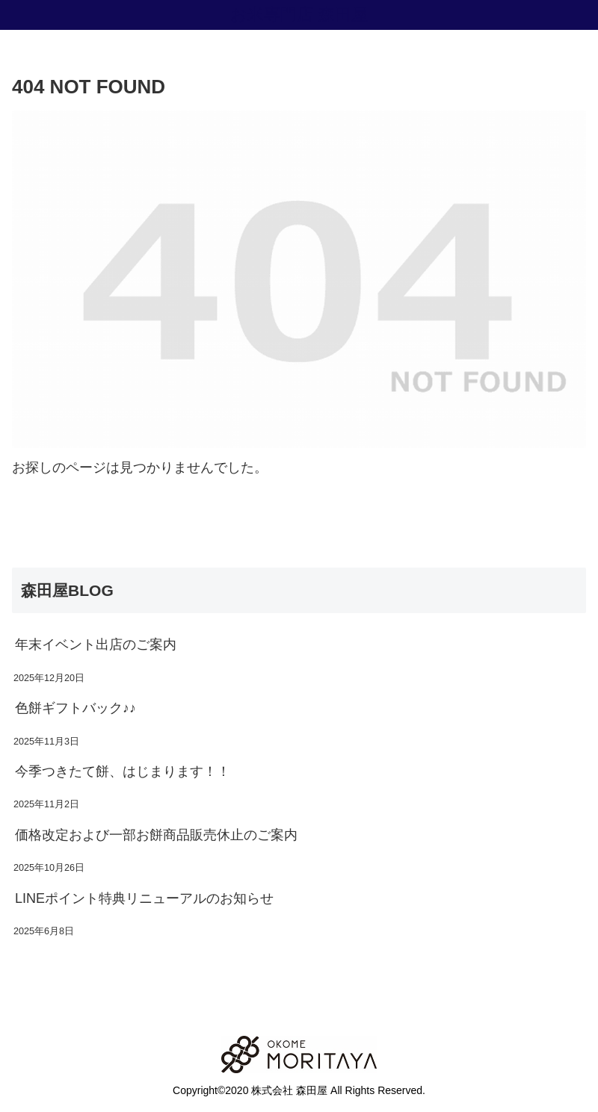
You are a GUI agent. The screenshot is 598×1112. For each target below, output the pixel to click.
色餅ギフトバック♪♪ (75, 708)
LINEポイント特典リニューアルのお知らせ (144, 898)
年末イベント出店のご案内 (95, 644)
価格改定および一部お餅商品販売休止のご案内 (156, 834)
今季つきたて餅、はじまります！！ (122, 771)
